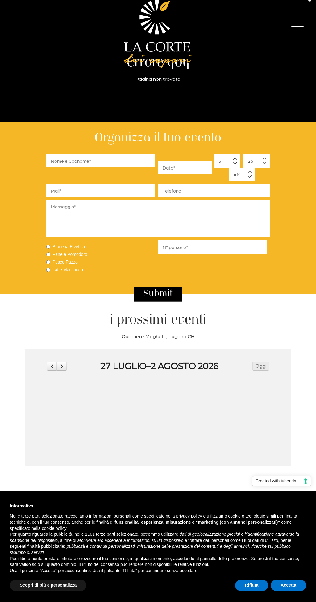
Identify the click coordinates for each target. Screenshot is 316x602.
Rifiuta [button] (252, 585)
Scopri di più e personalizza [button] (48, 585)
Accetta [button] (288, 585)
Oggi (261, 366)
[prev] (52, 366)
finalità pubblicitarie (45, 546)
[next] (61, 366)
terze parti (105, 534)
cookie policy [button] (54, 528)
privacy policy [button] (189, 516)
